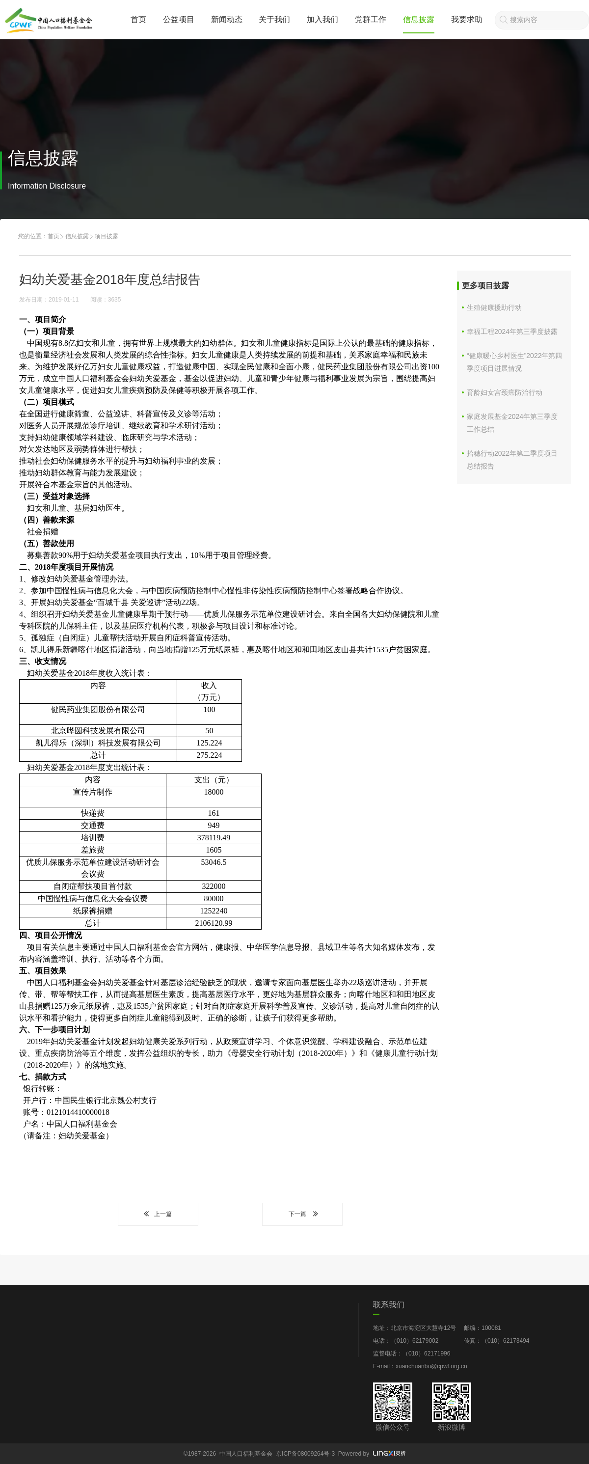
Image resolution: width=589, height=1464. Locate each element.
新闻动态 (226, 19)
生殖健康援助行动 (494, 307)
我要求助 (466, 19)
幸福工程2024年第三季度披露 (512, 331)
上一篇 (158, 1214)
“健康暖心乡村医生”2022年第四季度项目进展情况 (514, 362)
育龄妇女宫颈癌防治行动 (504, 392)
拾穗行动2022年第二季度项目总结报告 (512, 459)
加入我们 (322, 19)
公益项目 (178, 19)
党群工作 (370, 19)
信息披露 (418, 19)
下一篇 (302, 1214)
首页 (138, 19)
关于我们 (274, 19)
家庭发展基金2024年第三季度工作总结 (512, 423)
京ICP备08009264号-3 (305, 1453)
